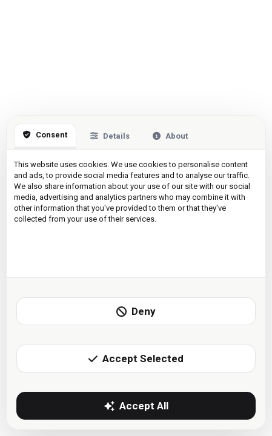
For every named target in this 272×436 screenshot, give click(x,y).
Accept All (136, 406)
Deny (136, 311)
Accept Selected (136, 358)
